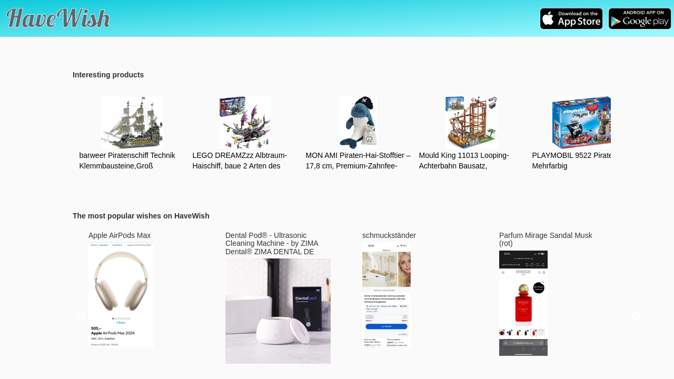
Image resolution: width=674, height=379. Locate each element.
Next (635, 316)
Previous (80, 316)
